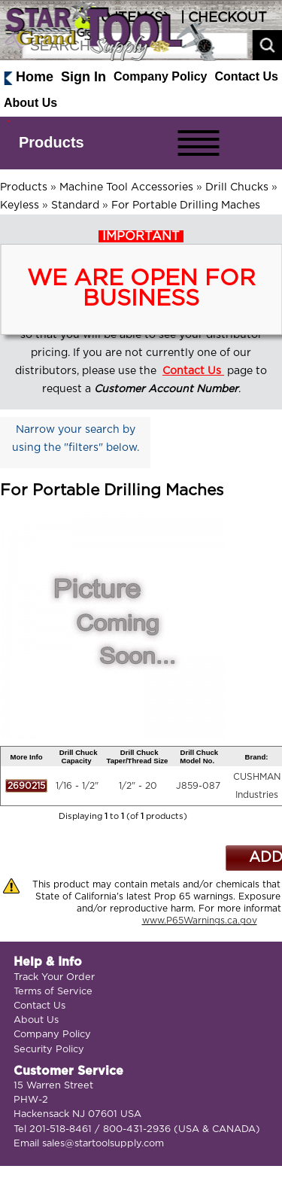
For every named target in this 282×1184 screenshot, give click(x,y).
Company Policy (160, 76)
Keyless (19, 205)
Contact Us (246, 76)
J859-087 (198, 785)
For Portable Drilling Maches (185, 205)
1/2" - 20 (138, 785)
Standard (75, 205)
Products (51, 142)
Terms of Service (53, 992)
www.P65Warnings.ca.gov (199, 920)
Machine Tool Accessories (126, 187)
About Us (30, 102)
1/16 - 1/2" (77, 785)
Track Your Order (54, 977)
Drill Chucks (236, 187)
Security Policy (49, 1050)
